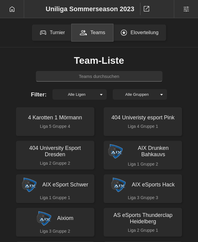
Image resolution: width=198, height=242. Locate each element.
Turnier (52, 32)
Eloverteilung (139, 32)
